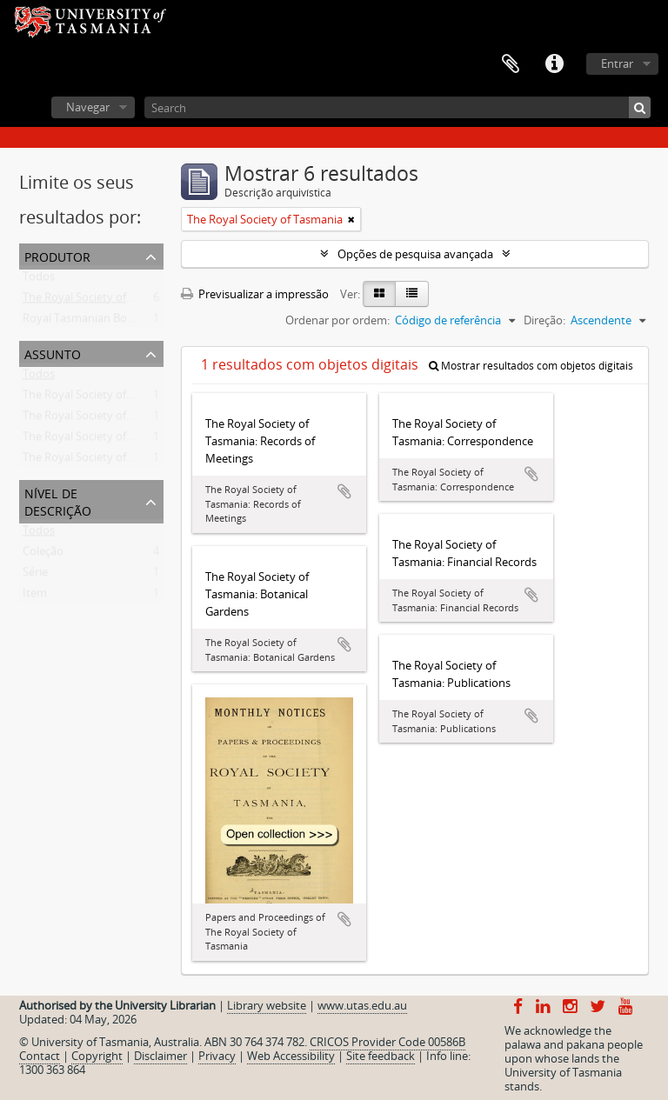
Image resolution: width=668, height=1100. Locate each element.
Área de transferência (510, 64)
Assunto (52, 352)
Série (35, 575)
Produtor (57, 255)
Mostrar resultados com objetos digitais (531, 365)
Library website (266, 1005)
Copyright (97, 1055)
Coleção (43, 555)
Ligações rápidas (554, 64)
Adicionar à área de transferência (344, 491)
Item (35, 596)
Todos (39, 280)
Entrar (617, 63)
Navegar (88, 107)
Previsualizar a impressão (255, 294)
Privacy (217, 1055)
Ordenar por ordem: (337, 320)
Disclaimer (160, 1055)
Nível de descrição (57, 500)
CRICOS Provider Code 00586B (387, 1042)
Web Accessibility (291, 1055)
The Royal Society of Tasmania (100, 301)
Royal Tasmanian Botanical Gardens (115, 322)
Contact (39, 1055)
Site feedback (380, 1055)
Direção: (544, 320)
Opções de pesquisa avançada (415, 254)
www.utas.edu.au (362, 1005)
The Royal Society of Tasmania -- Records (127, 419)
